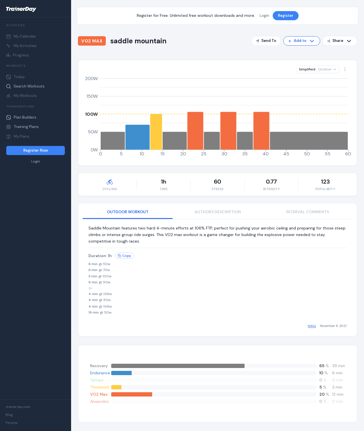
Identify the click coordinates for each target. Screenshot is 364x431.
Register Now (35, 150)
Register (285, 15)
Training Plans (22, 126)
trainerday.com (18, 406)
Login (35, 161)
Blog (9, 414)
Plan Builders (21, 117)
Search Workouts (25, 86)
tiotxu (312, 326)
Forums (12, 422)
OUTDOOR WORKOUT (127, 211)
